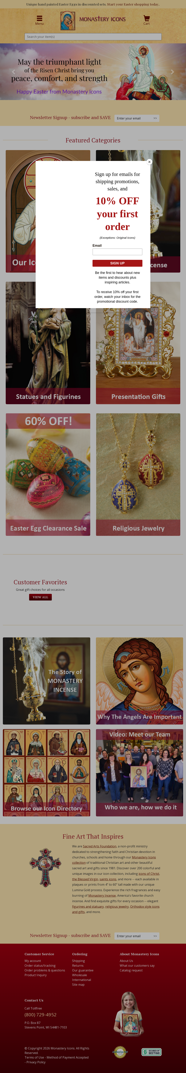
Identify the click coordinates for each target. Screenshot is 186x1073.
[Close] (149, 162)
